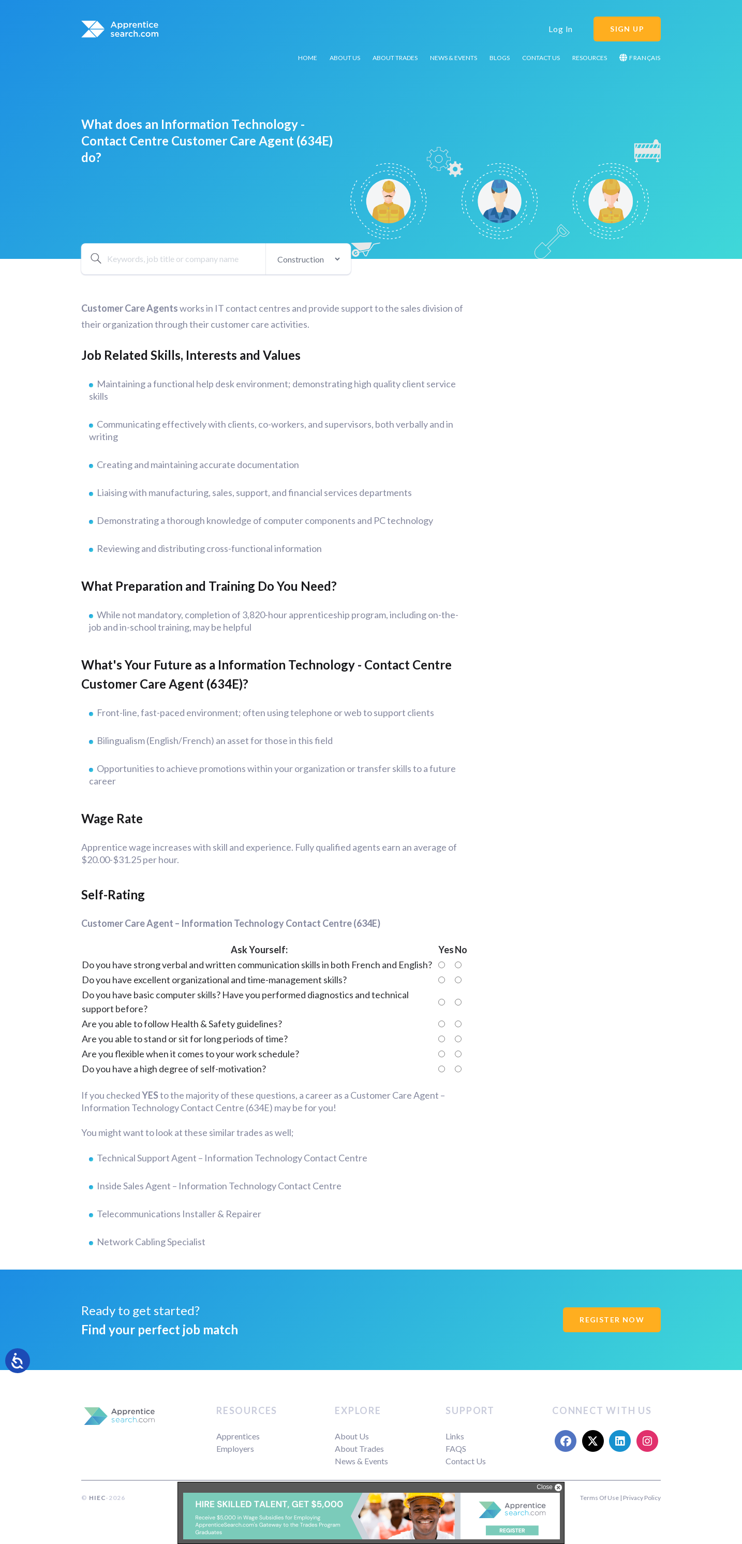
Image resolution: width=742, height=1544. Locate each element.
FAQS (456, 1448)
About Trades (395, 58)
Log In (560, 29)
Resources (589, 58)
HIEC (97, 1498)
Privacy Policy (642, 1498)
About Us (345, 58)
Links (455, 1436)
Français (640, 58)
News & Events (453, 58)
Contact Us (541, 58)
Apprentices (238, 1436)
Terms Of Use (599, 1498)
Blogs (499, 58)
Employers (235, 1448)
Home (307, 58)
